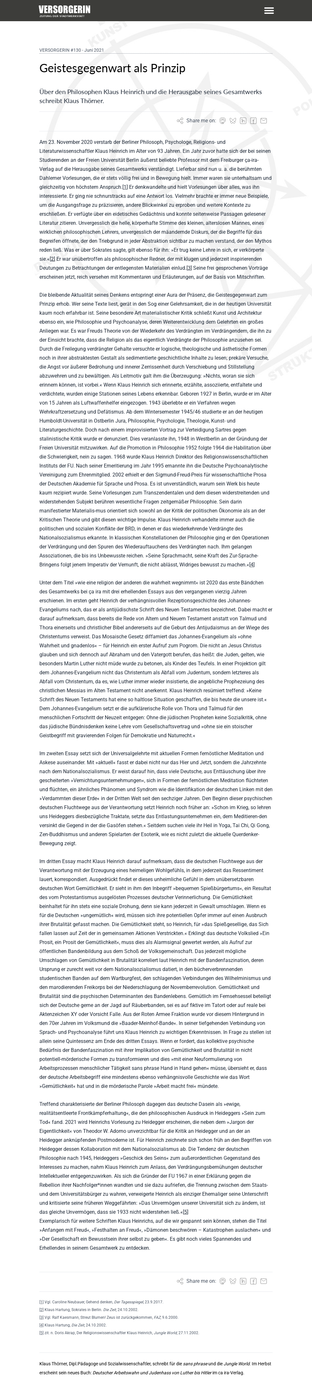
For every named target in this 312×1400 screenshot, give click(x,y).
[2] (41, 1310)
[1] (41, 1302)
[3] (41, 1317)
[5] (41, 1333)
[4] (41, 1325)
